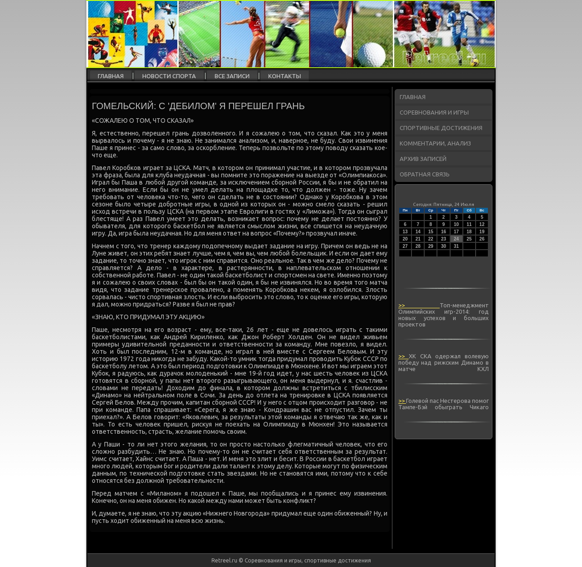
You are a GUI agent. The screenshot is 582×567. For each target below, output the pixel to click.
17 (456, 231)
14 (418, 231)
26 (481, 238)
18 (469, 231)
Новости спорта (169, 76)
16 (443, 231)
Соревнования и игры (434, 112)
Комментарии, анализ (435, 143)
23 (443, 238)
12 (481, 224)
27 (405, 246)
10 (456, 224)
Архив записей (423, 159)
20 (405, 238)
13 (405, 231)
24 (456, 238)
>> (419, 305)
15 (430, 231)
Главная (111, 76)
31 (456, 246)
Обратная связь (425, 174)
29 (430, 246)
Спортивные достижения (441, 128)
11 (469, 224)
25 (469, 238)
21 (418, 238)
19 (481, 231)
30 (443, 246)
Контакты (284, 76)
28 (418, 246)
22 (430, 238)
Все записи (232, 76)
